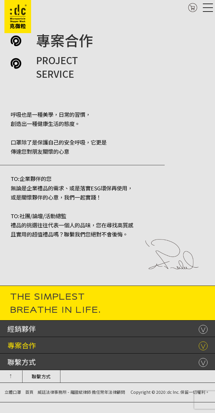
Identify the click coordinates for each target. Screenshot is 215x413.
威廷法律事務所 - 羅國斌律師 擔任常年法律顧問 (81, 392)
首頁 (29, 392)
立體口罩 (12, 392)
